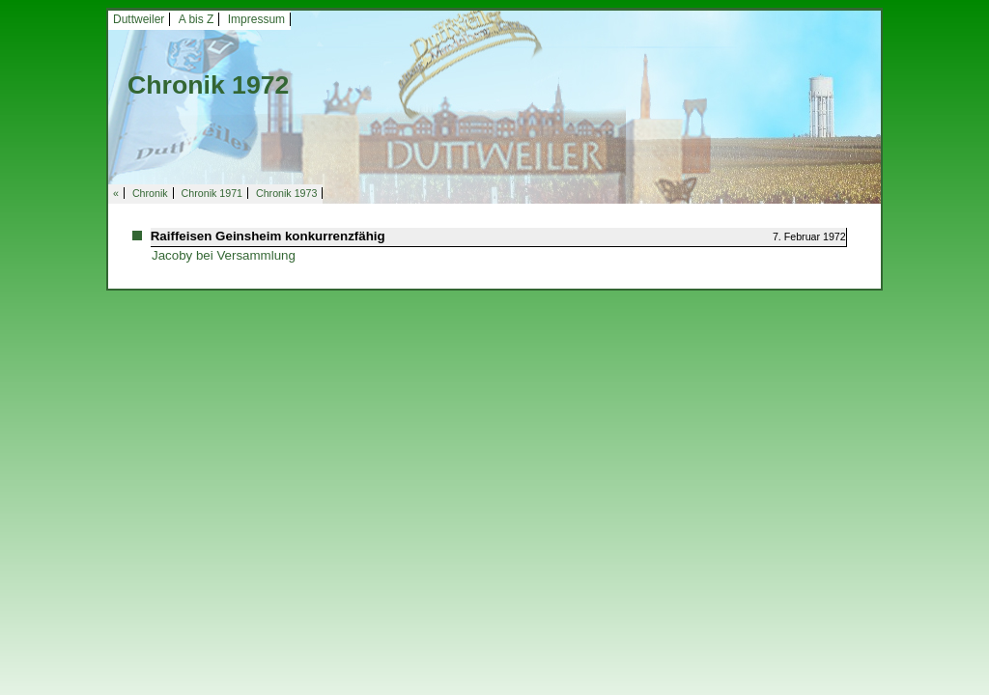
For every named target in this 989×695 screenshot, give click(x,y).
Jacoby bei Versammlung (224, 255)
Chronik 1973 (286, 193)
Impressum (256, 19)
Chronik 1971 (212, 193)
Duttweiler (138, 19)
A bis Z (196, 19)
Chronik (150, 193)
